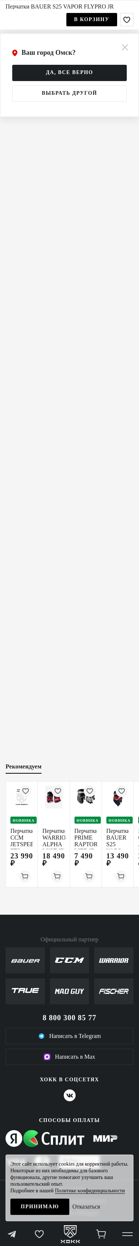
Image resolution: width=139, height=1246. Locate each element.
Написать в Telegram (69, 1036)
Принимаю (40, 1206)
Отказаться (86, 1206)
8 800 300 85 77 (69, 1018)
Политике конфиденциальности (90, 1190)
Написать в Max (69, 1057)
